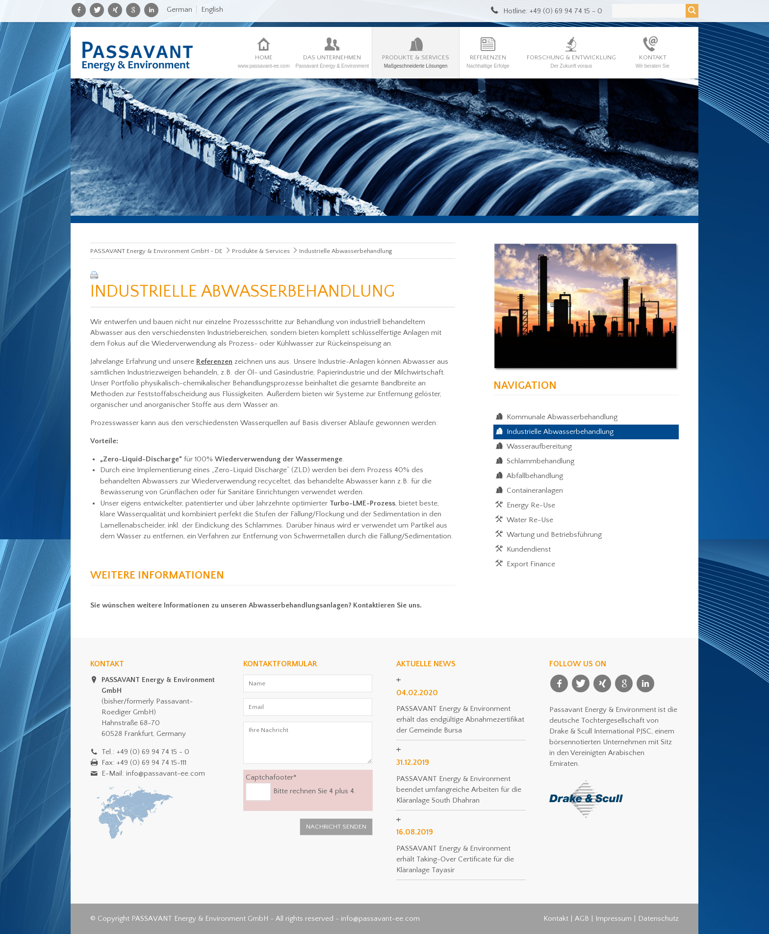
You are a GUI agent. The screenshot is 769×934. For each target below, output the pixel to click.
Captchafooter (271, 777)
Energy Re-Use (531, 505)
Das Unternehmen (332, 61)
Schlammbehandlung (540, 461)
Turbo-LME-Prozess (361, 503)
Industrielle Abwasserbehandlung (560, 432)
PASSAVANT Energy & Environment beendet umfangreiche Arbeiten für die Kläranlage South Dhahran (458, 790)
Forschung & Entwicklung (571, 61)
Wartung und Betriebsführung (554, 534)
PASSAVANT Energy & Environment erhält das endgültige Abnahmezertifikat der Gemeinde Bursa (460, 719)
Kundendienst (529, 549)
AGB (582, 918)
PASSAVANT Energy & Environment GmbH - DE (156, 251)
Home (264, 61)
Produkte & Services (416, 61)
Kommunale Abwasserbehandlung (562, 417)
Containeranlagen (535, 490)
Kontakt (652, 61)
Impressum (613, 918)
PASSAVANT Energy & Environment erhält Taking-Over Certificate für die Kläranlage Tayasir (455, 859)
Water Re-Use (530, 520)
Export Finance (531, 564)
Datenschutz (658, 918)
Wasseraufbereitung (539, 446)
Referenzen (487, 61)
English (212, 9)
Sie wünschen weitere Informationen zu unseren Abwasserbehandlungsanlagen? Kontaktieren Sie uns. (256, 605)
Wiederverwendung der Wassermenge (278, 459)
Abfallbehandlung (535, 476)
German (179, 9)
